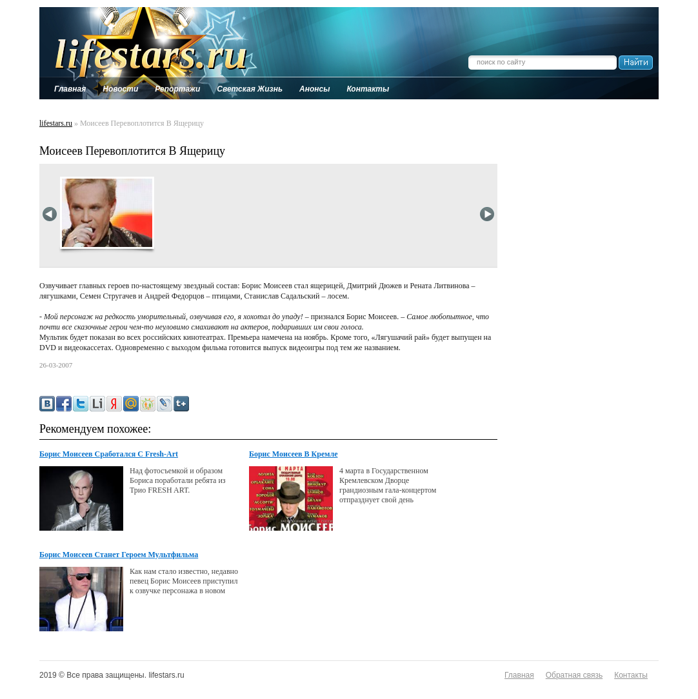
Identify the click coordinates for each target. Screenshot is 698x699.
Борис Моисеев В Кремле (293, 453)
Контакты (631, 675)
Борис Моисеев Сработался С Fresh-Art (108, 453)
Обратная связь (574, 675)
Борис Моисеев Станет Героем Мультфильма (118, 554)
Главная (519, 675)
